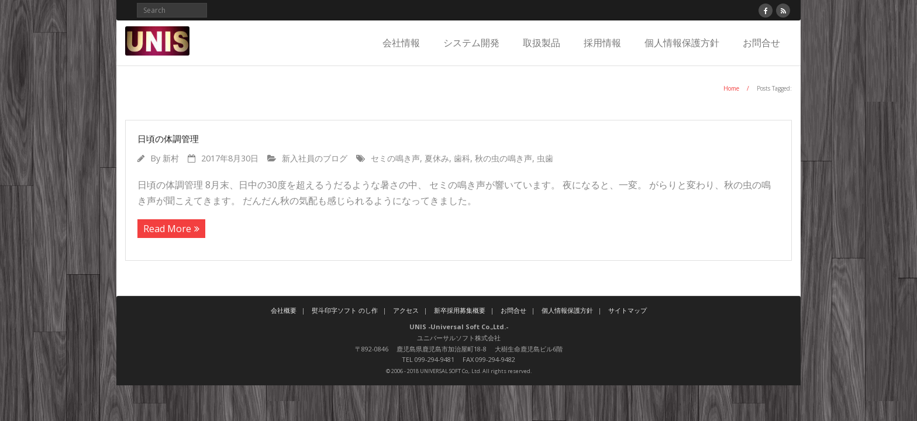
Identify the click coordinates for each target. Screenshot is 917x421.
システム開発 (471, 42)
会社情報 (401, 42)
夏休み (437, 158)
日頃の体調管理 (168, 138)
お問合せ (761, 42)
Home (731, 88)
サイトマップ (627, 310)
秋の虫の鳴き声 (503, 158)
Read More (167, 228)
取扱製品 (541, 42)
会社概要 (284, 310)
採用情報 (602, 42)
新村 (171, 158)
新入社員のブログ (314, 158)
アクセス (406, 310)
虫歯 (545, 158)
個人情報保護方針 (681, 42)
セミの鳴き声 (395, 158)
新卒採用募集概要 (459, 310)
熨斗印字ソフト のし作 (345, 310)
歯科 (462, 158)
